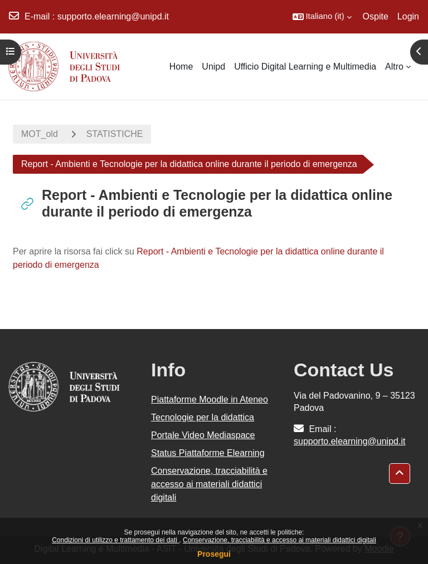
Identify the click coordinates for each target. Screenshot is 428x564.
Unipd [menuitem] (213, 66)
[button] (322, 16)
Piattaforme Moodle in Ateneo (209, 399)
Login (408, 16)
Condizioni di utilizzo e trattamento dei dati (115, 540)
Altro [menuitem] (394, 66)
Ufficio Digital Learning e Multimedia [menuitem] (305, 66)
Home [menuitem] (181, 66)
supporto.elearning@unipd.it (113, 16)
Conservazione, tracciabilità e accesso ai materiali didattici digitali (279, 540)
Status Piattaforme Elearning (208, 453)
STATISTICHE (114, 134)
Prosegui (214, 554)
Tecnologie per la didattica (202, 417)
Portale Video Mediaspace (203, 435)
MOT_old (39, 134)
